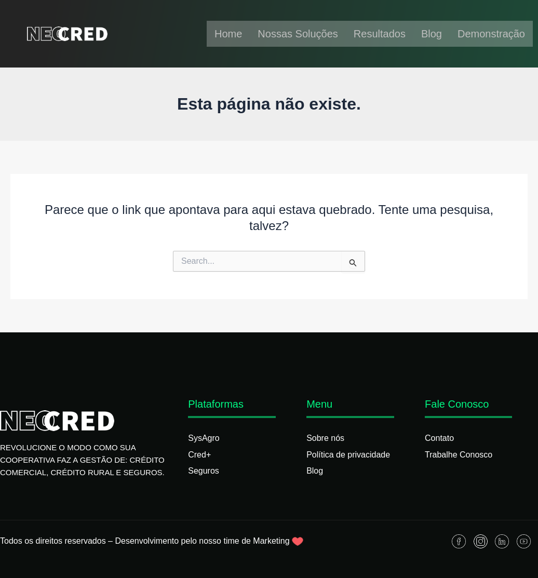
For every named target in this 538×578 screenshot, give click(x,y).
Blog (431, 33)
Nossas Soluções (298, 33)
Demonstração (491, 33)
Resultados (380, 33)
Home (228, 33)
